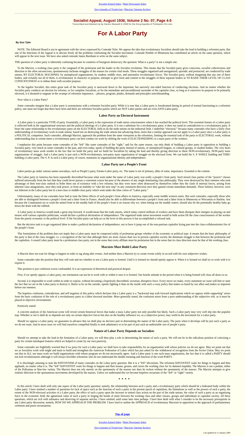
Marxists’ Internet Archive (137, 9)
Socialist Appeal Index (110, 4)
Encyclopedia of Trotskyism (108, 9)
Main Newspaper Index (134, 4)
